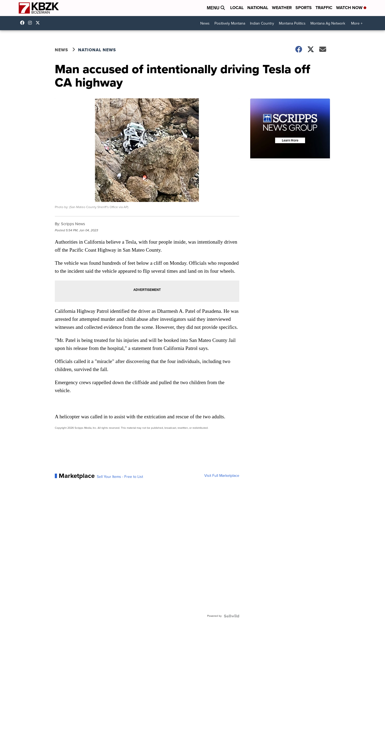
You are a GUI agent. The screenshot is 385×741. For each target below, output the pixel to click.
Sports (303, 8)
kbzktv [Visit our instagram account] (31, 23)
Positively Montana (229, 23)
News (205, 23)
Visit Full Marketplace (221, 476)
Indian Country (262, 23)
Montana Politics (292, 23)
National (257, 8)
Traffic (323, 8)
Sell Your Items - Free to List (120, 477)
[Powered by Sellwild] (231, 616)
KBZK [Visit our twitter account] (39, 23)
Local (237, 8)
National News (97, 50)
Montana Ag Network (327, 23)
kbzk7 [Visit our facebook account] (23, 23)
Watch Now (351, 8)
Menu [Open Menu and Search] (216, 8)
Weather (282, 8)
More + (357, 23)
